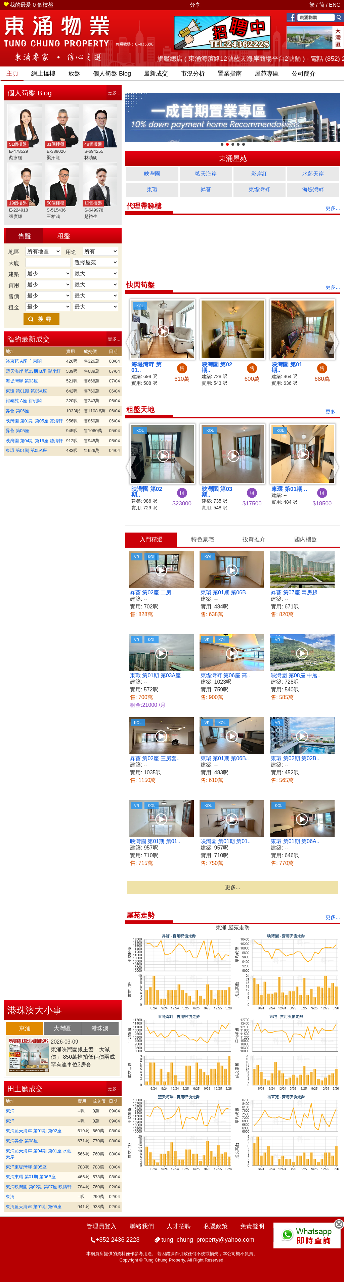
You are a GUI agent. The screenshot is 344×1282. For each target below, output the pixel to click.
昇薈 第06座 (17, 410)
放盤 (74, 73)
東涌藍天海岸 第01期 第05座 (33, 1206)
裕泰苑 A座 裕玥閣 (24, 400)
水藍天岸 (313, 174)
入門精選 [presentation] (151, 539)
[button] (131, 342)
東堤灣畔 (259, 189)
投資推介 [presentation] (254, 539)
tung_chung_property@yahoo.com (208, 1239)
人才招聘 (179, 1226)
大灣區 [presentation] (62, 1028)
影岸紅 (259, 174)
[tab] (25, 1028)
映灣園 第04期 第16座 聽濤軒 (34, 440)
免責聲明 (252, 1226)
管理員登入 (101, 1226)
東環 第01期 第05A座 (26, 391)
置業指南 (230, 73)
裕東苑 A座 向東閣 (24, 361)
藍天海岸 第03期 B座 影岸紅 (33, 371)
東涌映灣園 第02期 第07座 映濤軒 (39, 1186)
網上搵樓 (43, 73)
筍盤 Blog (112, 73)
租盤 (63, 235)
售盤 (24, 235)
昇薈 (206, 189)
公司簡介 (304, 73)
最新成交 (156, 73)
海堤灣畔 (313, 189)
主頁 (12, 73)
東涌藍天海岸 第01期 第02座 (33, 1130)
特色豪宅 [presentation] (202, 539)
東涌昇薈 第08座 (22, 1140)
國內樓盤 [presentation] (305, 539)
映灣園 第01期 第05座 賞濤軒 (34, 420)
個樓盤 (28, 5)
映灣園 (152, 174)
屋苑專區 (267, 73)
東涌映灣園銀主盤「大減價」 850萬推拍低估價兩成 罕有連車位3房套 (83, 1057)
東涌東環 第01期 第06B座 (31, 1176)
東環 (152, 189)
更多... (114, 92)
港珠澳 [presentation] (100, 1028)
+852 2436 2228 (118, 1239)
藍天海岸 (206, 174)
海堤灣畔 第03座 (22, 380)
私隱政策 (216, 1226)
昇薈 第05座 (17, 430)
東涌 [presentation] (25, 1028)
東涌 (10, 1110)
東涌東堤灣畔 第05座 (26, 1167)
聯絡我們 (142, 1226)
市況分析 (193, 73)
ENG (335, 5)
